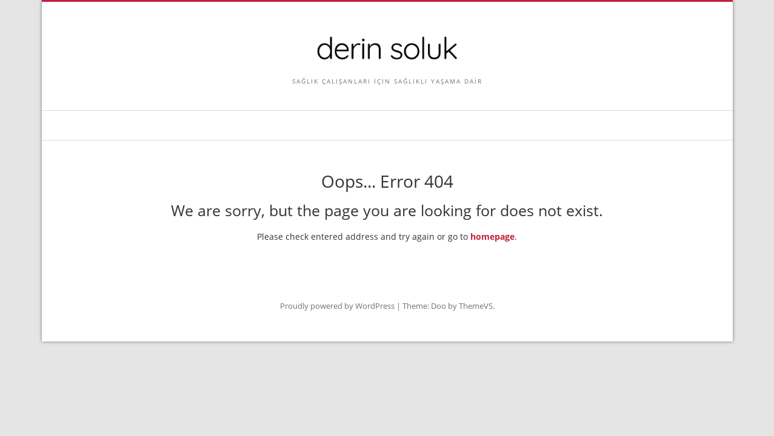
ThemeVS (476, 305)
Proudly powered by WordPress (337, 305)
